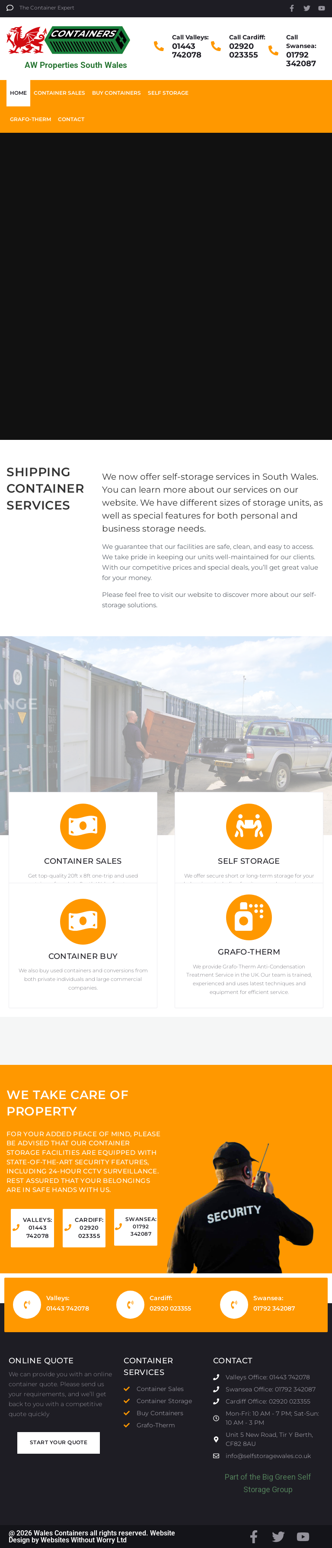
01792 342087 (301, 59)
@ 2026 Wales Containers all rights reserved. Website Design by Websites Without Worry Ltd (92, 1536)
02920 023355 (243, 50)
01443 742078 (186, 50)
